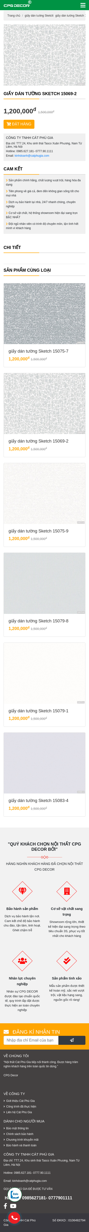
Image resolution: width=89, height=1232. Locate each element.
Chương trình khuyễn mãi (22, 1139)
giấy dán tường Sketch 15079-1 (38, 711)
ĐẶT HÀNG (19, 124)
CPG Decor (11, 1075)
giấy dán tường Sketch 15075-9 (38, 531)
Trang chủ (13, 15)
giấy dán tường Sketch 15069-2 (38, 441)
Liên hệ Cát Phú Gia (19, 1112)
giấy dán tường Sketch (39, 15)
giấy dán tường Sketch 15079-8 (38, 621)
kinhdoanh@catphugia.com (32, 155)
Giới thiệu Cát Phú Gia (20, 1101)
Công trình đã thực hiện (21, 1106)
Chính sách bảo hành (19, 1134)
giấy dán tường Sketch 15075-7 (38, 351)
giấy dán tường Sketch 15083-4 (38, 800)
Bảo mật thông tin (17, 1128)
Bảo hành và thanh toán (21, 1145)
